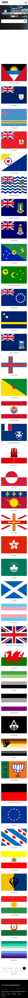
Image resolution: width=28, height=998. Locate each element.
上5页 (16, 968)
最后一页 (14, 974)
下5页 (22, 971)
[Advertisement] (14, 44)
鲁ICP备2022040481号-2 (20, 991)
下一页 (16, 971)
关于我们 (3, 994)
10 (11, 971)
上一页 (4, 968)
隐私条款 (14, 994)
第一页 (10, 968)
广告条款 (9, 994)
